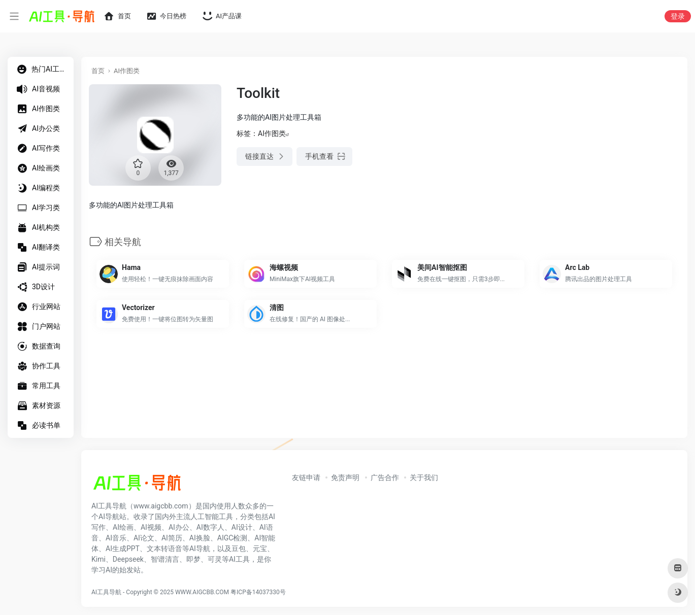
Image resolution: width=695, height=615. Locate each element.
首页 (98, 71)
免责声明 (345, 477)
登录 (678, 16)
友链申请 (306, 477)
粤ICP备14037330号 (258, 592)
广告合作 (385, 477)
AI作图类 (127, 71)
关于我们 (424, 477)
